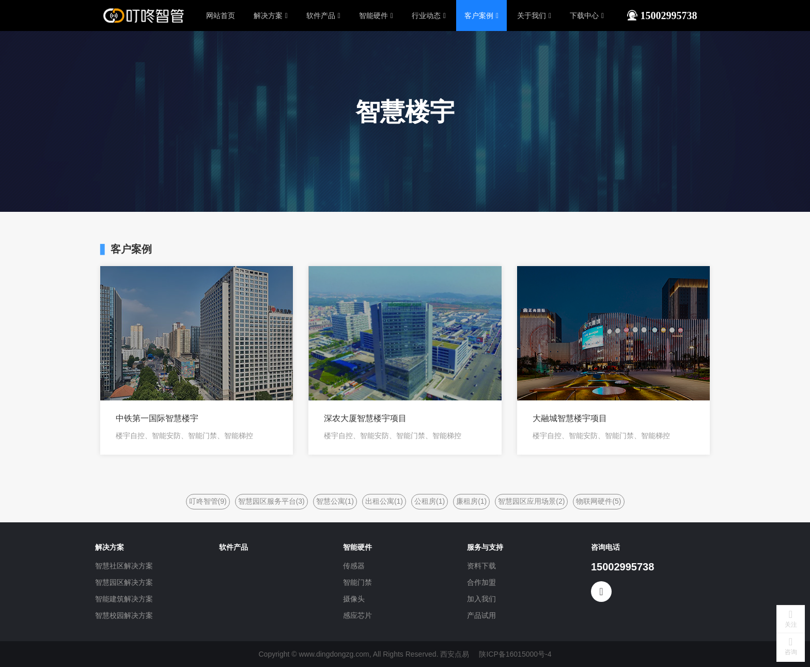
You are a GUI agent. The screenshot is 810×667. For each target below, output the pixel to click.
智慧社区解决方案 (124, 566)
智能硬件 (376, 15)
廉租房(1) (471, 501)
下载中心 (587, 15)
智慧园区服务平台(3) (271, 501)
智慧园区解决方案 (124, 582)
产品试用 (481, 615)
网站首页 (220, 15)
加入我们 (481, 599)
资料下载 (481, 566)
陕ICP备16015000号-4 (515, 654)
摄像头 (354, 599)
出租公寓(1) (384, 501)
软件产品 (323, 15)
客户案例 (481, 15)
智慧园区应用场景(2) (531, 501)
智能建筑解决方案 (124, 599)
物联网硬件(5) (598, 501)
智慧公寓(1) (335, 501)
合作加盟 (481, 582)
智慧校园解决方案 (124, 615)
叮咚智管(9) (208, 501)
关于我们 (534, 15)
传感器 (354, 566)
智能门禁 (357, 582)
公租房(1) (429, 501)
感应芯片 (357, 615)
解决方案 (271, 15)
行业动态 (429, 15)
